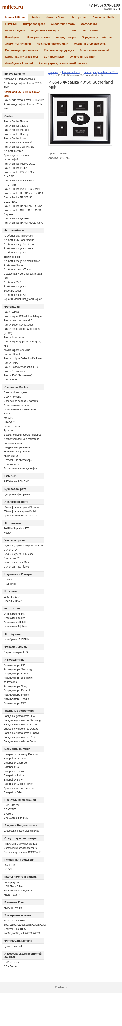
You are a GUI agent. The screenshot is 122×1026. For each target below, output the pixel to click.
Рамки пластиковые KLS (18, 320)
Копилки (8, 417)
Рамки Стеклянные (15, 371)
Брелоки (9, 430)
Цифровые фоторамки (17, 494)
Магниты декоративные (17, 451)
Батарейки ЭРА (13, 792)
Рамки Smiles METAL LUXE (20, 163)
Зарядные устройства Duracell (21, 728)
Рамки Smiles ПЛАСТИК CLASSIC (23, 222)
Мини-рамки (11, 455)
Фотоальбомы (56, 17)
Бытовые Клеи (54, 56)
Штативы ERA (12, 596)
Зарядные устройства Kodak (20, 724)
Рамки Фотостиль (14, 337)
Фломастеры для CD (16, 817)
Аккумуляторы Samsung (18, 669)
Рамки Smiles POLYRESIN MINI (22, 189)
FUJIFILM (9, 865)
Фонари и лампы (38, 37)
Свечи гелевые (12, 396)
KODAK (8, 869)
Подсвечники (11, 464)
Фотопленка (89, 24)
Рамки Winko (11, 312)
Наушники (10, 583)
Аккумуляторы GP (14, 665)
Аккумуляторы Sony (15, 686)
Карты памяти (12, 894)
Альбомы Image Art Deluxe (19, 244)
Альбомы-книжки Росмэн (18, 235)
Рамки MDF (10, 379)
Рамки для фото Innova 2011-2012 (24, 100)
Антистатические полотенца (20, 843)
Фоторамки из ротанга (17, 405)
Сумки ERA (10, 549)
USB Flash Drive (13, 886)
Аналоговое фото (63, 24)
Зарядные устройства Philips (20, 737)
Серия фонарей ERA (16, 652)
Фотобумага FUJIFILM (16, 639)
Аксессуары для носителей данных (63, 63)
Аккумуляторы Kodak (16, 673)
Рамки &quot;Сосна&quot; (19, 324)
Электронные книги (83, 56)
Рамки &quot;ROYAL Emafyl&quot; (23, 316)
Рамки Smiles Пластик (17, 121)
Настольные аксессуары (18, 460)
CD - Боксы (10, 966)
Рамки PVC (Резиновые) (18, 375)
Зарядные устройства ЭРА (19, 716)
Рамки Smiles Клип (15, 138)
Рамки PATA (11, 362)
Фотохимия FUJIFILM (16, 622)
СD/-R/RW (10, 809)
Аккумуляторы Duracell (17, 690)
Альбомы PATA (12, 282)
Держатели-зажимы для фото (21, 468)
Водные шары (12, 426)
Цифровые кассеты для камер (21, 830)
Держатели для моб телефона (21, 438)
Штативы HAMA (13, 601)
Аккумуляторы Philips (16, 694)
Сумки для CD (12, 558)
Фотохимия (91, 30)
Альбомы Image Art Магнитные (22, 261)
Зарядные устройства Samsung (22, 720)
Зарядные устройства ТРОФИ (21, 733)
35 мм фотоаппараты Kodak (20, 511)
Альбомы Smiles (13, 151)
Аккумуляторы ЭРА (15, 703)
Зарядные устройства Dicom (20, 741)
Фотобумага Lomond (19, 63)
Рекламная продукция (59, 50)
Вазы (7, 413)
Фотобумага (13, 37)
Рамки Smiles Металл (16, 129)
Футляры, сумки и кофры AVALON (24, 545)
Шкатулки (9, 422)
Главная (53, 72)
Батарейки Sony (13, 779)
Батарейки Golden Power (18, 783)
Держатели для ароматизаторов (22, 434)
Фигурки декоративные (17, 447)
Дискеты (9, 813)
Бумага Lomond (13, 946)
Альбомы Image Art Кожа (18, 248)
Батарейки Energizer (16, 762)
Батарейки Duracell (15, 758)
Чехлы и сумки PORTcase (19, 554)
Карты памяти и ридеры (21, 56)
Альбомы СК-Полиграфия (19, 239)
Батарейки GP (12, 767)
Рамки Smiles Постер (16, 134)
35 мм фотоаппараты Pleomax (21, 507)
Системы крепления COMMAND (22, 852)
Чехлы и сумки (15, 30)
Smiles (35, 17)
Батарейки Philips (14, 775)
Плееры (8, 579)
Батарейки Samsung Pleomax (21, 754)
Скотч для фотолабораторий (20, 847)
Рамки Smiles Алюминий (18, 142)
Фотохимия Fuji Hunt (16, 626)
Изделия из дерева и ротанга (21, 400)
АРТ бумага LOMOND (16, 481)
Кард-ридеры (11, 882)
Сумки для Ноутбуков (16, 566)
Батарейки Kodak (14, 771)
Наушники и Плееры (45, 30)
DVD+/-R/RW (11, 805)
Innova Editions (15, 17)
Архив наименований (94, 50)
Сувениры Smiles (104, 17)
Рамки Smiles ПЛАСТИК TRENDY (23, 205)
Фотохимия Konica (14, 618)
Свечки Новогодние (15, 392)
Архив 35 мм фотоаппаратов (20, 515)
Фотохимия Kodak (14, 613)
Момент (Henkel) (13, 907)
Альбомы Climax (13, 265)
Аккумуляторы (66, 37)
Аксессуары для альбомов (19, 79)
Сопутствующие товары (21, 50)
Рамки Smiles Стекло (16, 125)
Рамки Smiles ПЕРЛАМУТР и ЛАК (23, 193)
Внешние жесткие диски (18, 890)
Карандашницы (13, 443)
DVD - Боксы (11, 962)
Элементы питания (18, 43)
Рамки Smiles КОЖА (15, 167)
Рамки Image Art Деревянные (21, 366)
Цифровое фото (34, 24)
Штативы (71, 30)
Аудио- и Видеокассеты (90, 43)
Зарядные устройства (97, 37)
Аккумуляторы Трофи (16, 699)
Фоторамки (79, 17)
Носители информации (52, 43)
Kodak (7, 532)
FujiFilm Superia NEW (16, 528)
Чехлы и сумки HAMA (16, 562)
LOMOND (11, 24)
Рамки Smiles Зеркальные (19, 146)
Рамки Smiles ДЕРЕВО (17, 218)
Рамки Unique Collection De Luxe (23, 358)
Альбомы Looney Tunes (17, 269)
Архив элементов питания (19, 788)
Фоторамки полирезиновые (20, 409)
